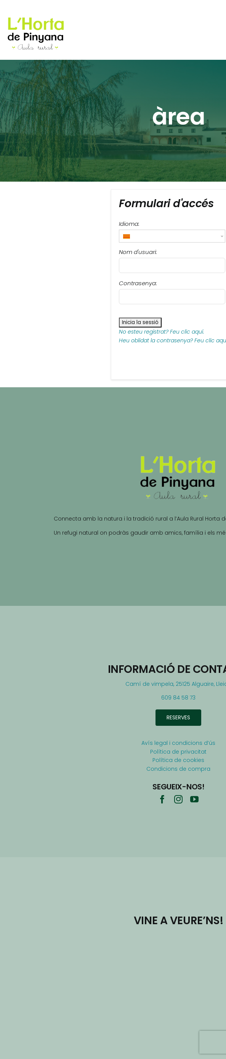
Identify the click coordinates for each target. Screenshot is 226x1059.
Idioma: (129, 224)
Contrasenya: (138, 283)
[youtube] (194, 799)
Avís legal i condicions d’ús (178, 743)
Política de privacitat (178, 752)
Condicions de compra (178, 769)
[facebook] (162, 799)
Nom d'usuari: (138, 252)
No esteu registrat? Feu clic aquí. (161, 331)
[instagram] (178, 799)
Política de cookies (178, 760)
